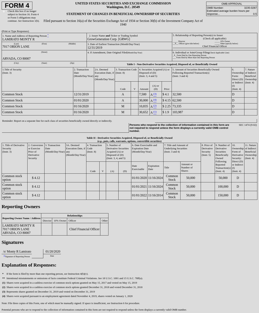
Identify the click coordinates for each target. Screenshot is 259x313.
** (4, 256)
